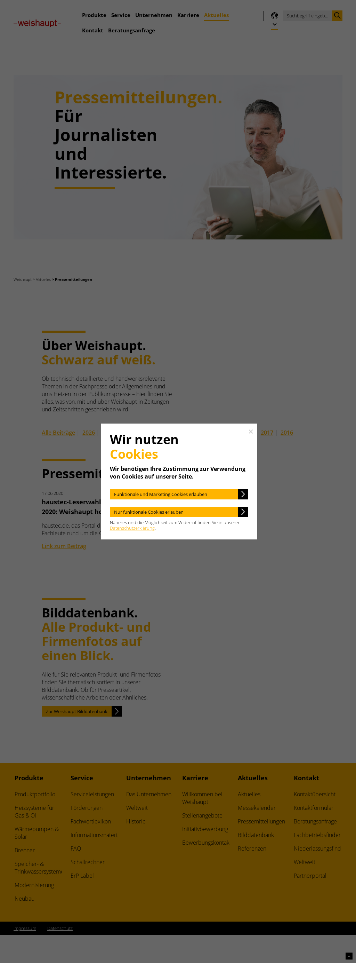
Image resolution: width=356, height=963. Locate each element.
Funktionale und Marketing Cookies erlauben (160, 494)
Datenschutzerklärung (132, 528)
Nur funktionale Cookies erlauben (149, 512)
